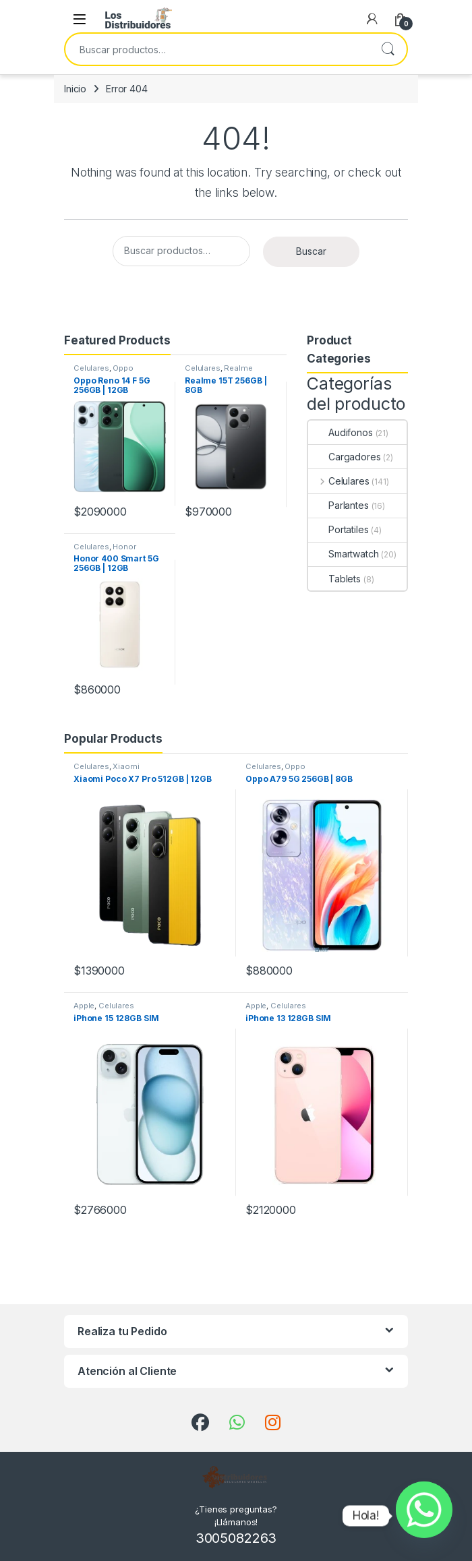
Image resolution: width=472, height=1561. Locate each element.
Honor (124, 546)
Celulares (91, 368)
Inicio (75, 88)
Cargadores (344, 456)
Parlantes (338, 505)
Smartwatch (343, 553)
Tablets (334, 578)
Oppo (123, 368)
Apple (83, 1005)
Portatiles (338, 529)
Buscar (388, 49)
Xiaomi (126, 766)
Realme (238, 368)
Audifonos (340, 432)
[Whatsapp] (424, 1516)
